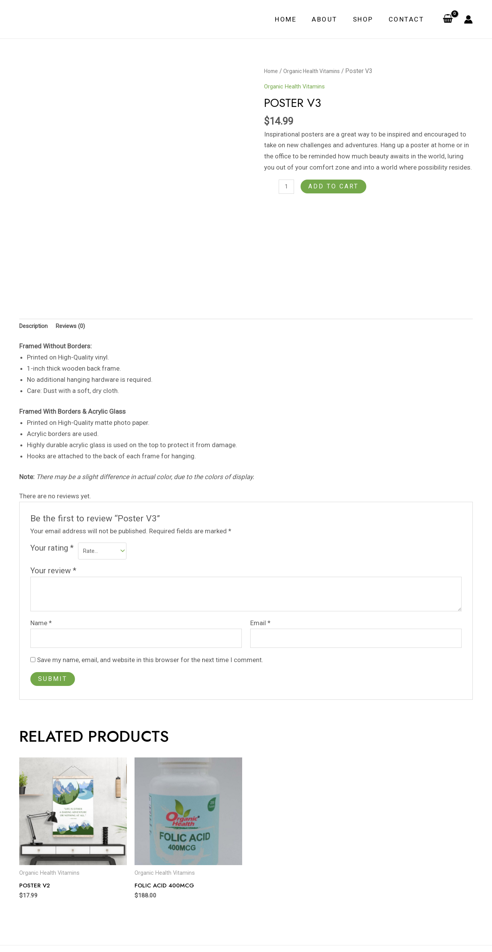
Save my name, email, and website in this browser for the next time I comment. (150, 628)
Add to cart (335, 186)
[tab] (35, 290)
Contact (408, 19)
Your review (53, 536)
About (330, 19)
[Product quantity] (287, 187)
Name (41, 589)
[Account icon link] (468, 19)
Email (260, 589)
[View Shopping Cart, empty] (447, 19)
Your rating (52, 512)
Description (35, 289)
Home (293, 19)
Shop (366, 19)
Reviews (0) (77, 289)
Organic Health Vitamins (317, 71)
